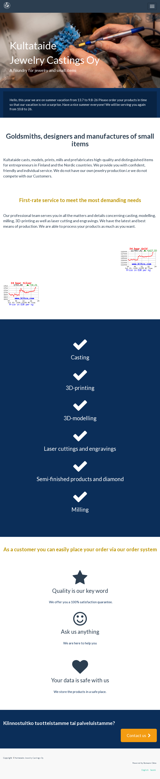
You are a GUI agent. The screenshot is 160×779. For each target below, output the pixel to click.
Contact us (139, 735)
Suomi (153, 770)
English (145, 770)
